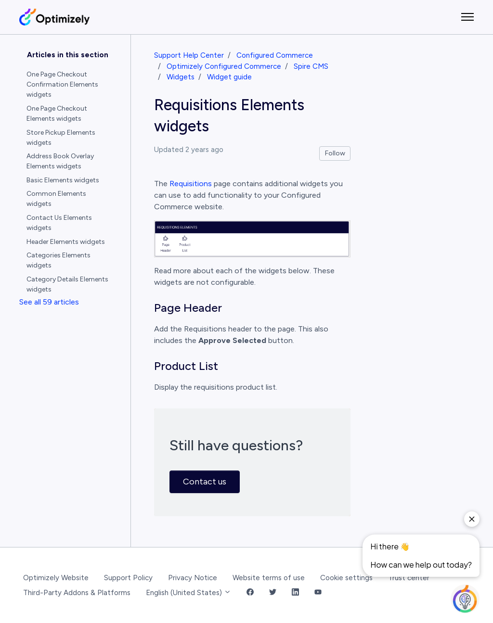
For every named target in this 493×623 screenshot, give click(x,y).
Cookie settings (346, 577)
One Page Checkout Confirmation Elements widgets (62, 84)
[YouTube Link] (318, 592)
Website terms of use (269, 577)
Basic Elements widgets (62, 180)
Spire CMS (311, 66)
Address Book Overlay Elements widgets (60, 161)
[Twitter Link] (272, 592)
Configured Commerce (274, 55)
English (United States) (188, 592)
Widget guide (229, 77)
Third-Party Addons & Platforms (76, 592)
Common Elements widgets (56, 199)
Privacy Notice (192, 577)
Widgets (181, 77)
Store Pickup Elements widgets (60, 137)
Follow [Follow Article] (335, 153)
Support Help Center (189, 55)
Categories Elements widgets (58, 260)
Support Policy (128, 577)
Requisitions (190, 183)
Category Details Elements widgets (67, 284)
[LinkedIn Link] (295, 592)
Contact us (204, 481)
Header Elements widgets (65, 242)
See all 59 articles (49, 301)
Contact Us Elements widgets (59, 223)
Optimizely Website (56, 577)
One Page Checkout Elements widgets (56, 113)
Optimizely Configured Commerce (224, 66)
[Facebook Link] (250, 592)
